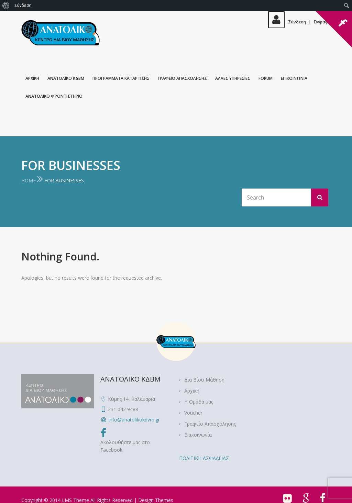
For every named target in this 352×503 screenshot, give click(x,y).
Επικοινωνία (198, 434)
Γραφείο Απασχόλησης (210, 423)
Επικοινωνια (294, 78)
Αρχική (191, 390)
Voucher (193, 412)
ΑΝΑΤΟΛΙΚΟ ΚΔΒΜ (65, 78)
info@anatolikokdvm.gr (134, 419)
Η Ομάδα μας (198, 401)
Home (28, 180)
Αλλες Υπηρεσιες (232, 78)
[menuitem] (6, 5)
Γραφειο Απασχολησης (182, 78)
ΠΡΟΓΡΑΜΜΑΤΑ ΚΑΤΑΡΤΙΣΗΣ (121, 78)
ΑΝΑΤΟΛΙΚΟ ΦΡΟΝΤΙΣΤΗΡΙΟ (53, 96)
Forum (265, 78)
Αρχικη (32, 78)
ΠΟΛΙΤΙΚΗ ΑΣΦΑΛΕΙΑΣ (204, 458)
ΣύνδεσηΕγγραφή (299, 22)
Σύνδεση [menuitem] (23, 5)
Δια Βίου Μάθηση (204, 379)
